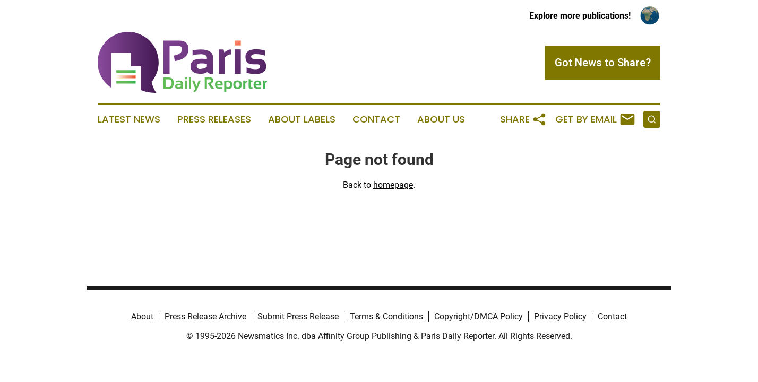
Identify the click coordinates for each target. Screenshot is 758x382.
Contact (376, 119)
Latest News (129, 119)
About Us (441, 119)
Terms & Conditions (386, 316)
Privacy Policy (560, 316)
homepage (393, 185)
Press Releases (214, 119)
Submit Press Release (298, 316)
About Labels (301, 119)
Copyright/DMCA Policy (478, 316)
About (142, 316)
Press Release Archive (205, 316)
